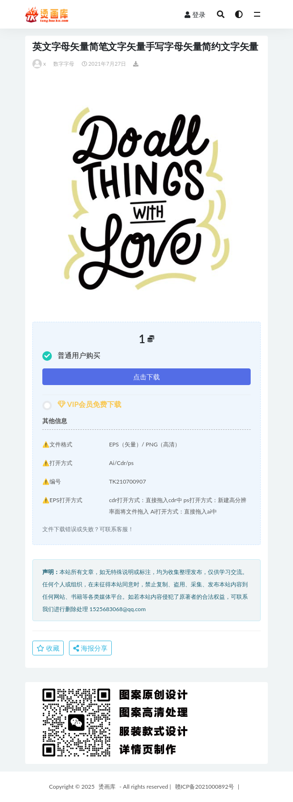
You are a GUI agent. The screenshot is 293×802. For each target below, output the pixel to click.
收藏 (48, 648)
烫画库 (107, 786)
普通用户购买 (71, 356)
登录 (195, 14)
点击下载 (146, 377)
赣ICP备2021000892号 (204, 786)
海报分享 (90, 648)
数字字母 (64, 63)
